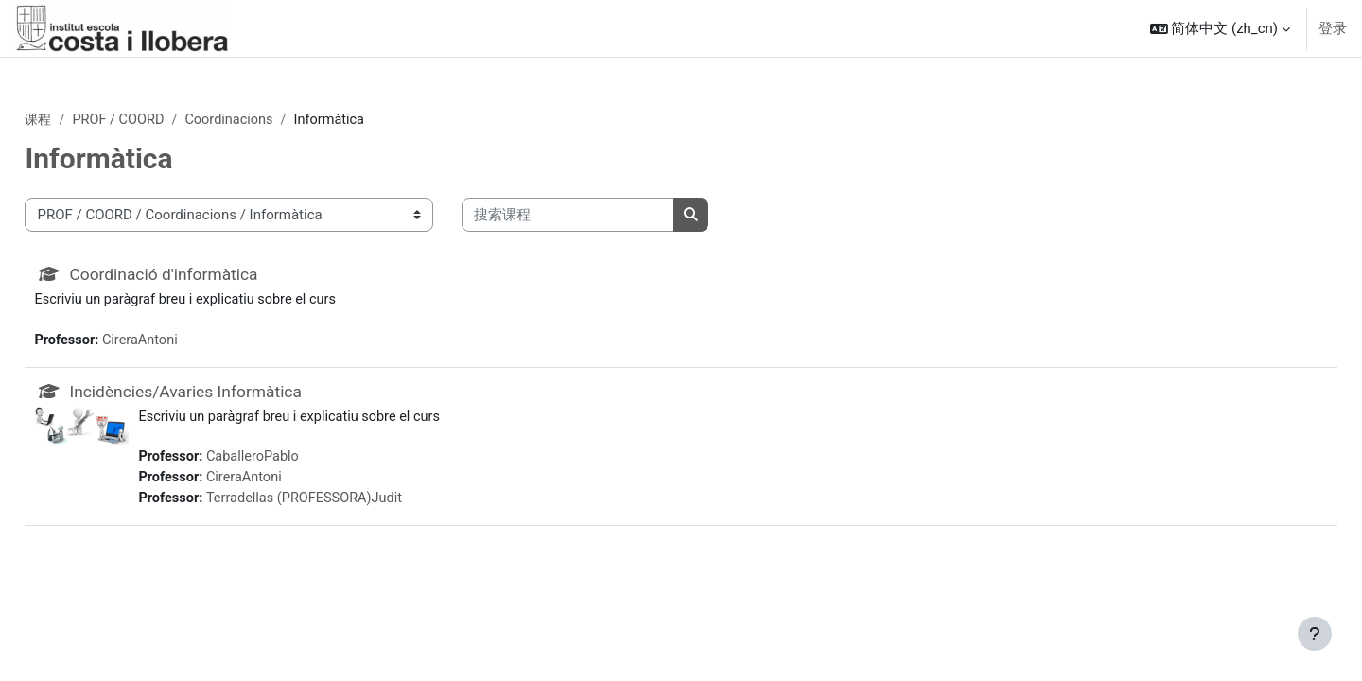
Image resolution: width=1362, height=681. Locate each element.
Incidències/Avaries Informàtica (233, 395)
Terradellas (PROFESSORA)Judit (352, 504)
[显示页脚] (1315, 634)
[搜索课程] (610, 216)
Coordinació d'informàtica (210, 276)
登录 (1332, 28)
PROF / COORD (163, 120)
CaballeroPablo (298, 461)
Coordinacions (278, 120)
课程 (81, 120)
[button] (1220, 28)
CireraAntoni (186, 342)
